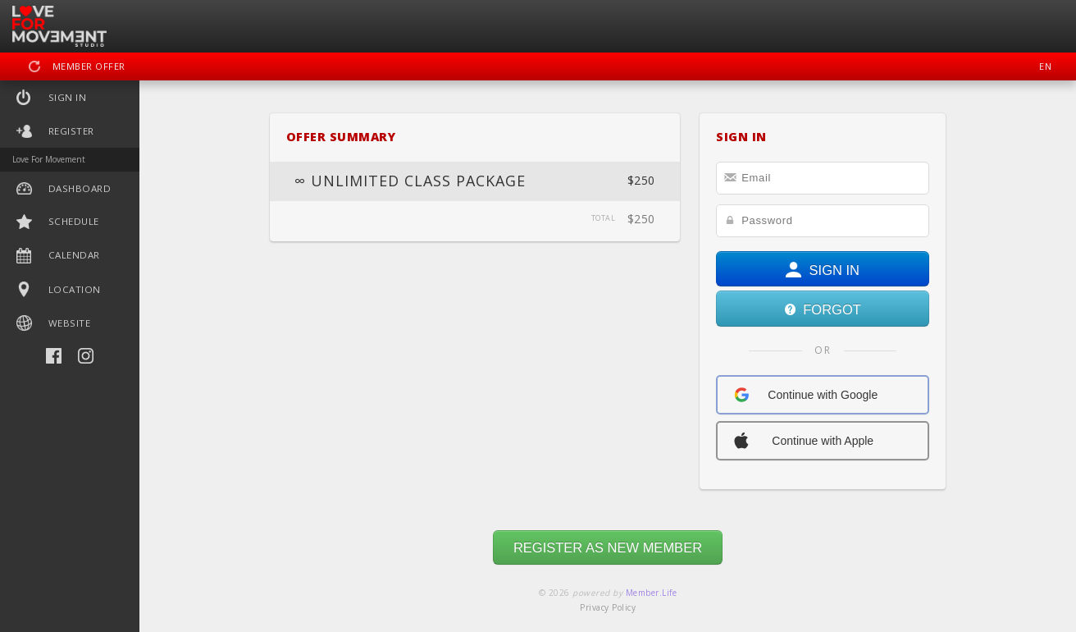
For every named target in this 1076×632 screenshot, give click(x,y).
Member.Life (651, 592)
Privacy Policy (608, 607)
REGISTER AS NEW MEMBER (607, 547)
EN (1045, 66)
